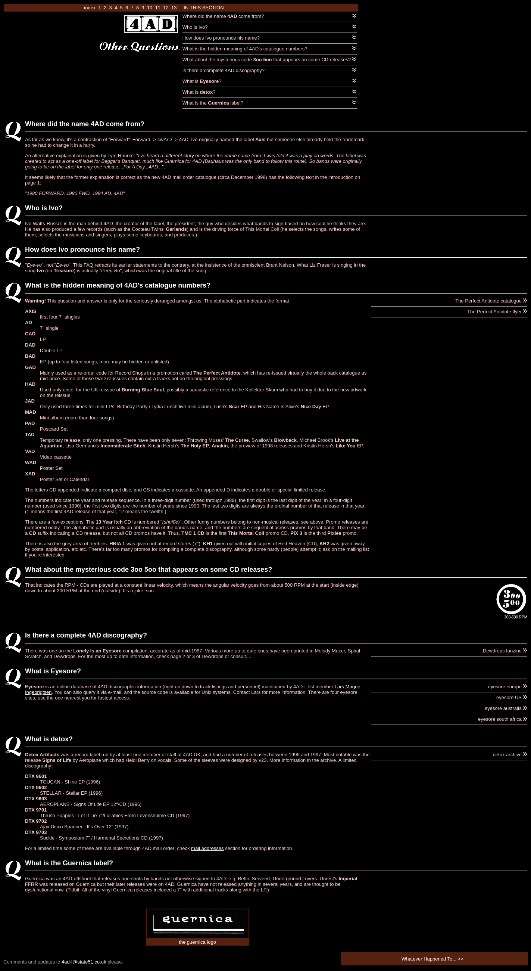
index (90, 7)
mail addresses (207, 848)
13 (174, 7)
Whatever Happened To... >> (433, 959)
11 (157, 7)
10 (149, 7)
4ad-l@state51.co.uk (83, 962)
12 (165, 7)
